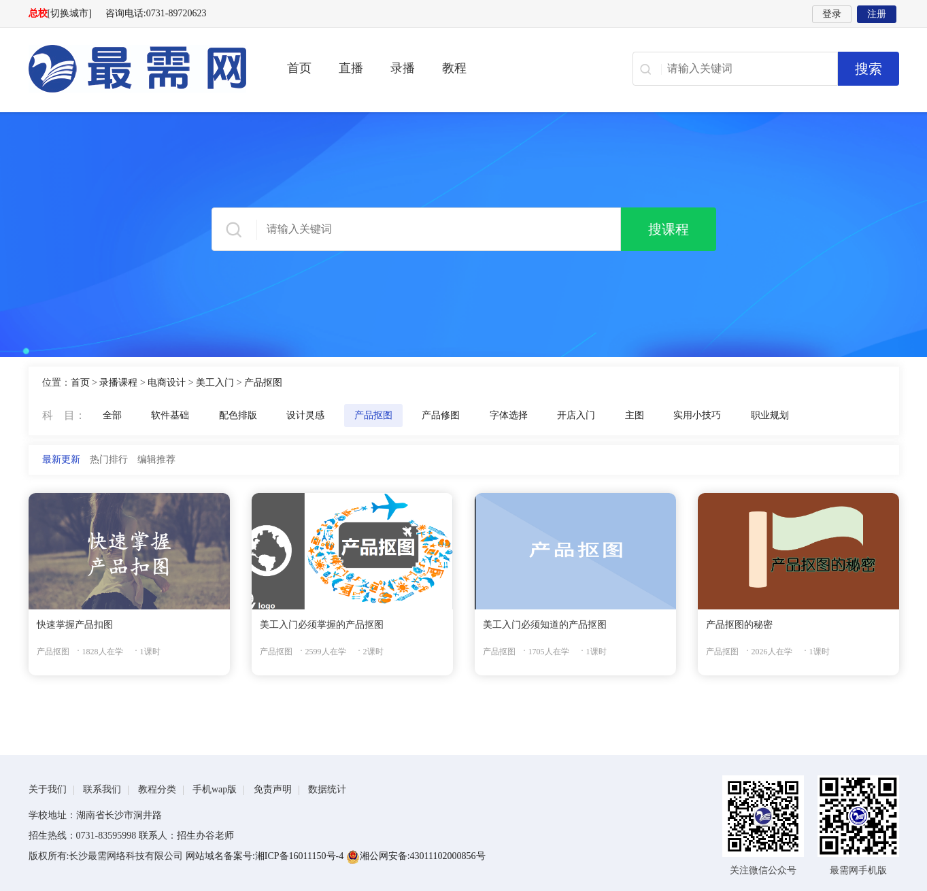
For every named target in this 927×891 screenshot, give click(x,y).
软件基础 (170, 415)
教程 (454, 68)
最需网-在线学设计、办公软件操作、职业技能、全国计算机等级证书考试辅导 (137, 69)
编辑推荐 (156, 459)
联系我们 (102, 789)
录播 (402, 68)
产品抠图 (263, 382)
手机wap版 (214, 789)
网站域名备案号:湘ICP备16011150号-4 (266, 856)
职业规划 (770, 415)
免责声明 (273, 789)
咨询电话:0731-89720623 (156, 13)
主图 (634, 415)
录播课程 (118, 382)
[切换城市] (70, 13)
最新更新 (61, 459)
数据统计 (327, 789)
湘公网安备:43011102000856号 (416, 856)
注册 (876, 14)
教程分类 (157, 789)
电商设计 (167, 382)
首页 (299, 68)
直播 (351, 68)
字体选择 (509, 415)
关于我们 (48, 789)
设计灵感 (305, 415)
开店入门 (576, 415)
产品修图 (441, 415)
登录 (831, 14)
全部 (112, 415)
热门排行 (109, 459)
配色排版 (238, 415)
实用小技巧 (697, 415)
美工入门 (215, 382)
